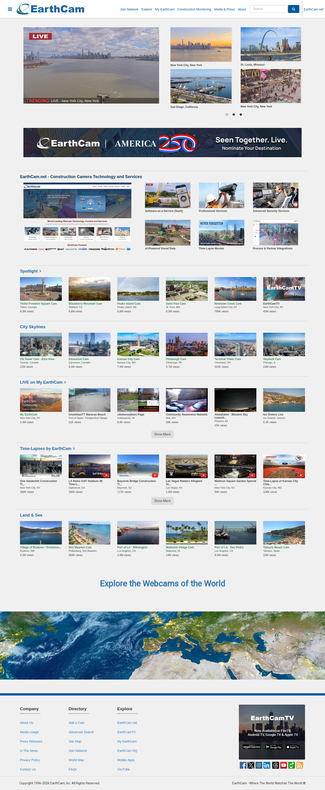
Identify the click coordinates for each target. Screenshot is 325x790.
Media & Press (224, 9)
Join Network (129, 9)
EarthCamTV (126, 732)
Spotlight (29, 271)
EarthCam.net (313, 9)
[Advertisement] (200, 733)
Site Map (75, 741)
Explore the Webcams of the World (162, 584)
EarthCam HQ (127, 751)
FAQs (73, 769)
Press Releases (31, 741)
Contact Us (28, 769)
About (242, 9)
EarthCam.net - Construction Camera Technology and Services (81, 176)
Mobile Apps (126, 760)
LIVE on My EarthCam (41, 382)
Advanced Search (81, 732)
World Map (76, 760)
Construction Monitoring (194, 9)
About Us (26, 723)
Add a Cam (77, 723)
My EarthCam (165, 9)
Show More (162, 434)
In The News (29, 751)
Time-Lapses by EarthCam (45, 448)
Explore (146, 9)
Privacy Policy (30, 760)
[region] (234, 69)
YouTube (123, 769)
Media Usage (29, 732)
